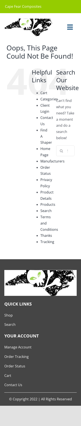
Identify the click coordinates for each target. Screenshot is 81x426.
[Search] (61, 150)
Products (47, 204)
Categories (49, 99)
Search (46, 210)
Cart (43, 93)
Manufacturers (52, 161)
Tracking (47, 241)
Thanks (46, 235)
